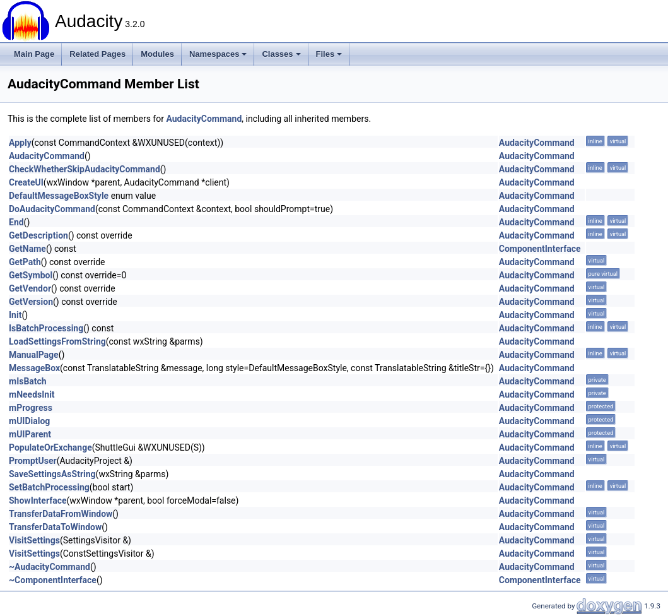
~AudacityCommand (49, 567)
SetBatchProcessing (49, 487)
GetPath (25, 262)
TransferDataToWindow (55, 527)
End (16, 222)
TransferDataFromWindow (60, 514)
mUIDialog (29, 421)
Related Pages (97, 54)
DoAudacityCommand (52, 209)
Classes (281, 54)
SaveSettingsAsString (52, 474)
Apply (20, 143)
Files (329, 54)
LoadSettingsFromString (57, 341)
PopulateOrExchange (50, 447)
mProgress (30, 408)
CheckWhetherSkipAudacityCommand (84, 169)
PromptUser (33, 461)
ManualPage (34, 355)
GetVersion (31, 302)
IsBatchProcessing (46, 328)
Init (15, 315)
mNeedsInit (32, 394)
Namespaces (218, 54)
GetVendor (30, 288)
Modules (157, 54)
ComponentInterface (540, 249)
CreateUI (26, 182)
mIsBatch (28, 381)
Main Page (34, 54)
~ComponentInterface (53, 580)
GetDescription (38, 235)
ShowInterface (38, 500)
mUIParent (30, 434)
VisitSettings (34, 540)
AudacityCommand (204, 119)
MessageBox (34, 368)
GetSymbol (30, 275)
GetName (27, 249)
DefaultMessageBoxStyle (58, 196)
